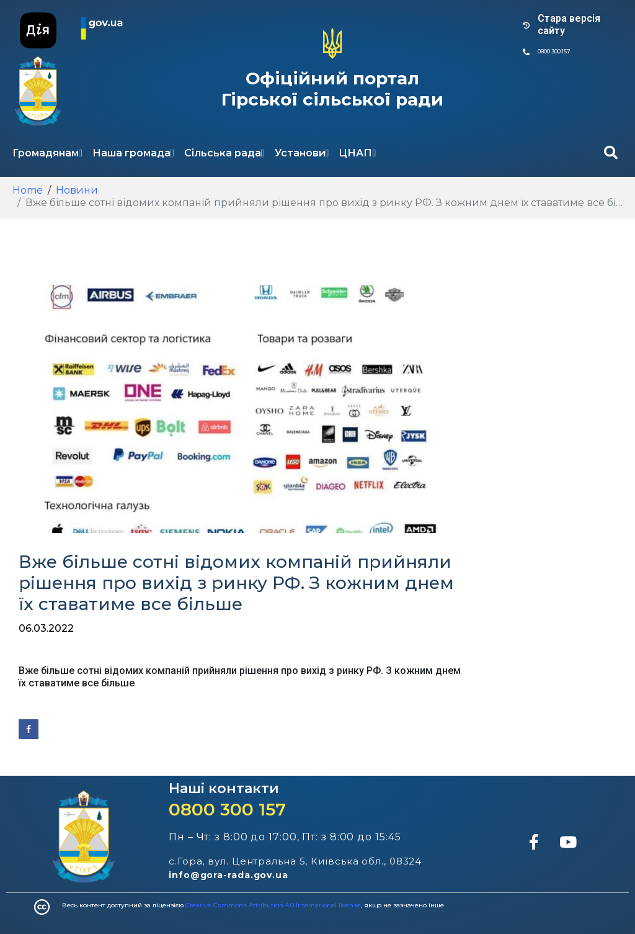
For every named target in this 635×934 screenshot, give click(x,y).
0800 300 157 (227, 809)
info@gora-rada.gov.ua (228, 875)
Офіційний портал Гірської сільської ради (332, 89)
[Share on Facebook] (28, 729)
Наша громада (133, 153)
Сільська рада (224, 153)
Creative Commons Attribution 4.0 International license (273, 905)
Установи (302, 153)
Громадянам (47, 153)
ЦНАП (357, 153)
